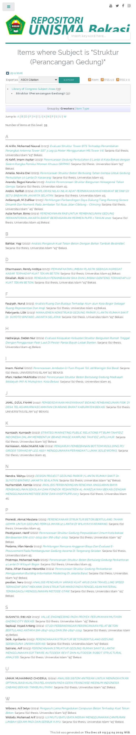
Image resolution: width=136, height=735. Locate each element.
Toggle (9, 7)
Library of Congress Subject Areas (34, 88)
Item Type (82, 108)
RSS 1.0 (109, 79)
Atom (95, 79)
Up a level (16, 73)
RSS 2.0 (125, 79)
